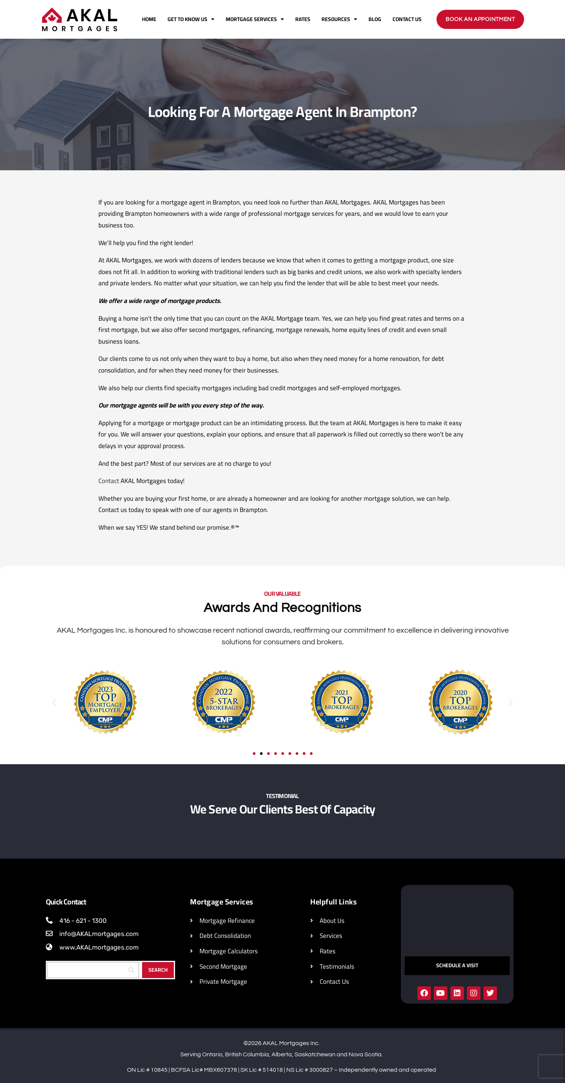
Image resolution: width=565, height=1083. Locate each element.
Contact (108, 481)
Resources (339, 19)
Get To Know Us (191, 19)
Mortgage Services (255, 19)
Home (149, 19)
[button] (54, 702)
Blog (375, 19)
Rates (302, 19)
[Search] (158, 970)
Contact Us (407, 19)
